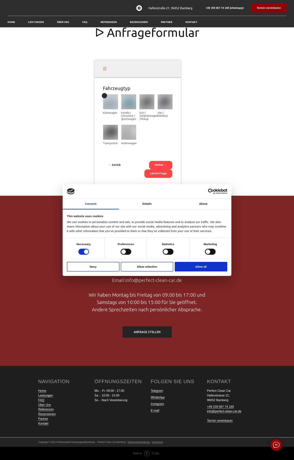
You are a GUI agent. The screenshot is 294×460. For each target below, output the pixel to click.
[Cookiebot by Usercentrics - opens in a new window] (210, 191)
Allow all (201, 266)
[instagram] (139, 8)
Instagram (157, 403)
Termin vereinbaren (220, 420)
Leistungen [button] (36, 22)
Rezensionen (139, 22)
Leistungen (45, 395)
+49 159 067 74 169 (220, 406)
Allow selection (147, 266)
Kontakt (191, 22)
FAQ (84, 22)
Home (11, 22)
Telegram (157, 390)
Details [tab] (147, 203)
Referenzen (108, 22)
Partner (166, 22)
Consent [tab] (91, 203)
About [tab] (203, 203)
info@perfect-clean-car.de (224, 411)
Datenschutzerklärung (139, 442)
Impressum (157, 442)
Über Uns (63, 22)
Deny (93, 266)
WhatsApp (158, 397)
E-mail (155, 410)
